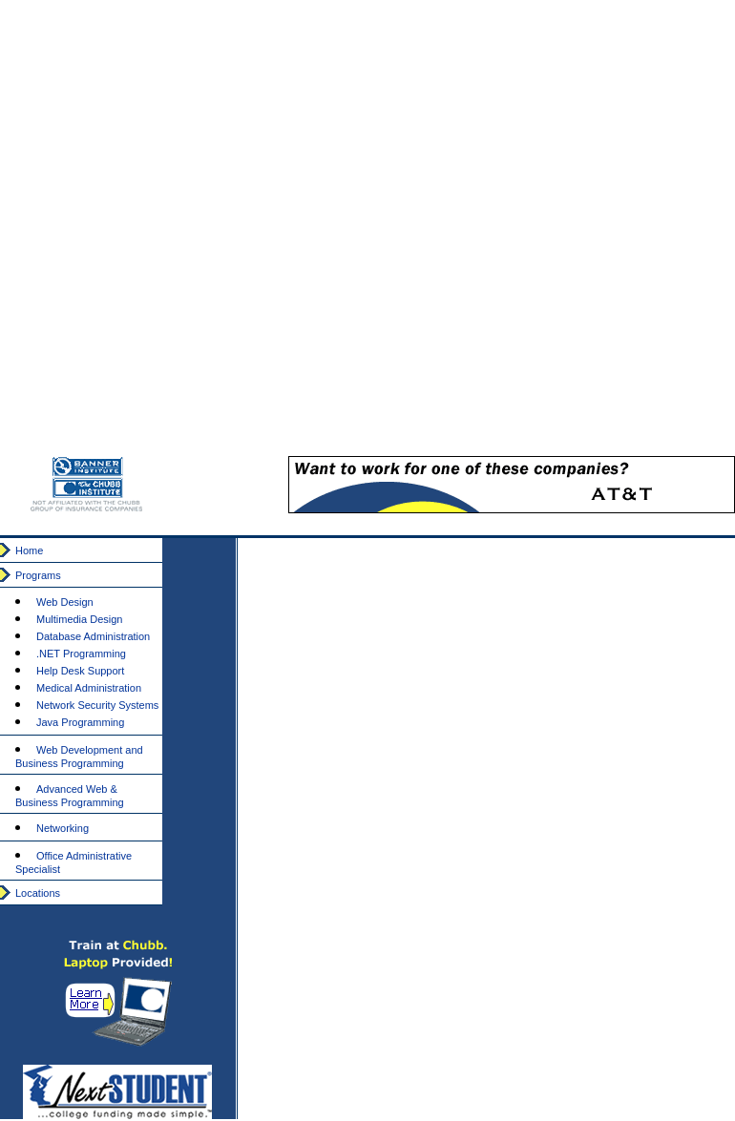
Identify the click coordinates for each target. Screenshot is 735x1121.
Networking (62, 828)
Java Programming (80, 722)
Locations (37, 893)
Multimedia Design (79, 619)
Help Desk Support (80, 670)
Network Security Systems (97, 705)
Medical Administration (88, 688)
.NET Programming (81, 653)
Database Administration (93, 636)
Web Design (65, 602)
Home (29, 550)
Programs (38, 575)
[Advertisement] (521, 233)
